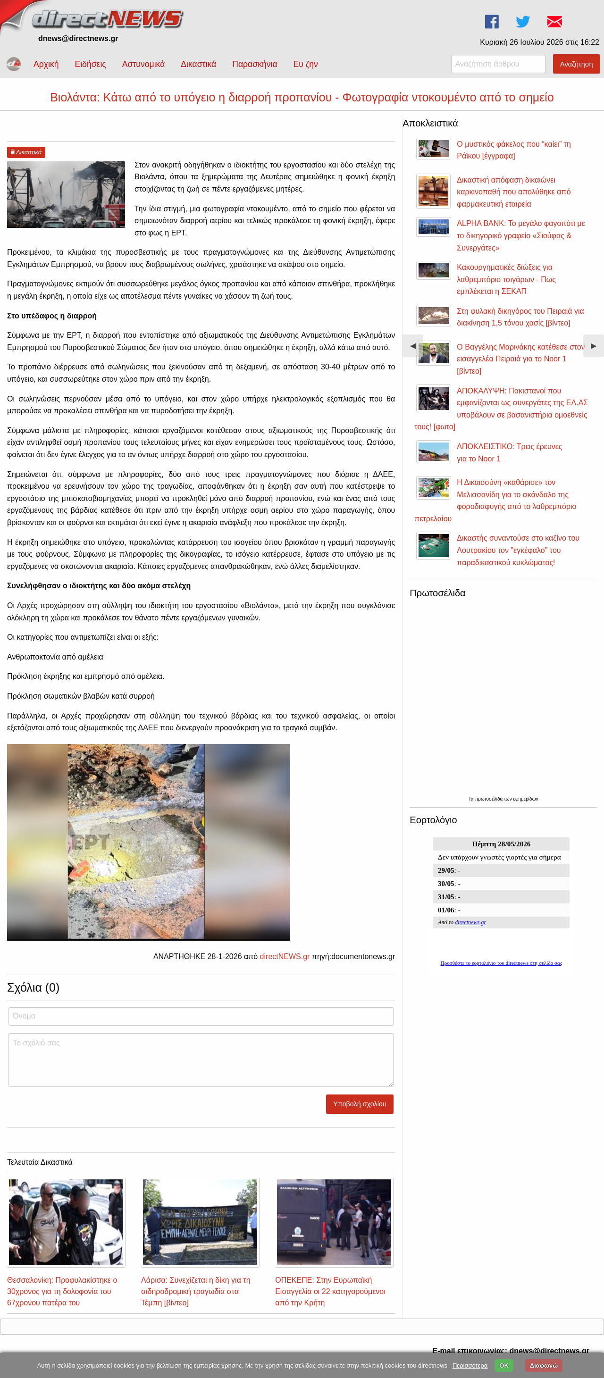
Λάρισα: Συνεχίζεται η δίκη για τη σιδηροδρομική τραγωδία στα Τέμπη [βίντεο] (195, 1291)
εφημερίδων (525, 799)
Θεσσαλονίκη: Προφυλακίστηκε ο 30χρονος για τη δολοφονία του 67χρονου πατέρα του (62, 1291)
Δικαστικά (198, 64)
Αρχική (46, 64)
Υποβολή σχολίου (359, 1104)
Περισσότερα (470, 1365)
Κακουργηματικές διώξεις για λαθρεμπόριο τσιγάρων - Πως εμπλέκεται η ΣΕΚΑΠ (506, 279)
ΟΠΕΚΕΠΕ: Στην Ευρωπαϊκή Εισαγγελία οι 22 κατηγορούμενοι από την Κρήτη (330, 1291)
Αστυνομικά (143, 64)
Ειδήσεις (90, 64)
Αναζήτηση (576, 64)
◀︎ (416, 349)
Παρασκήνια (254, 64)
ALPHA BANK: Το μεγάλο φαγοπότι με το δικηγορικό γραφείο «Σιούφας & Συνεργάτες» (521, 235)
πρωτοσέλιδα (489, 799)
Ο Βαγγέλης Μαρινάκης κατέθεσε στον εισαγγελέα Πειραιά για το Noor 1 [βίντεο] (521, 359)
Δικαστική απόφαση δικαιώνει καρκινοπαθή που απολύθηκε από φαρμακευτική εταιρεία (513, 192)
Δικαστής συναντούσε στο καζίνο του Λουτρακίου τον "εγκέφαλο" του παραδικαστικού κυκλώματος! (518, 550)
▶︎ (597, 349)
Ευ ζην (306, 64)
